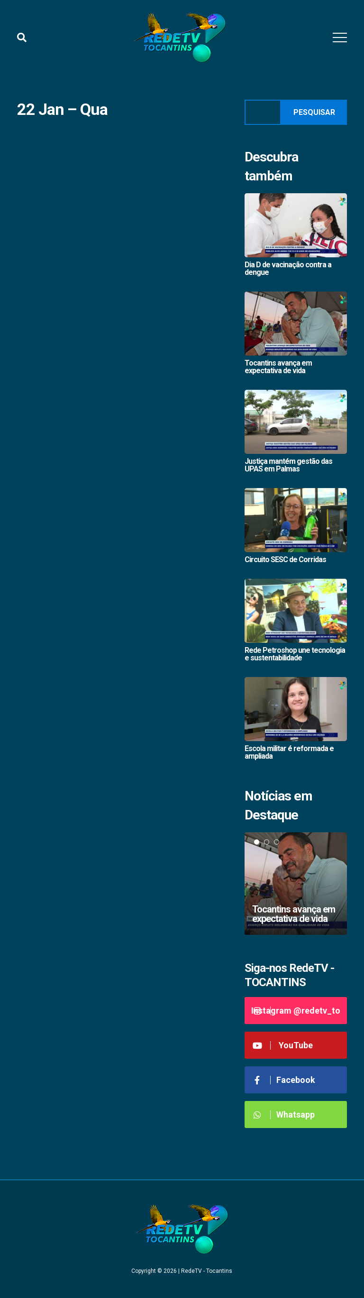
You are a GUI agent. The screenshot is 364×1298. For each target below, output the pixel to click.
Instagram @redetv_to (295, 1011)
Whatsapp (283, 1114)
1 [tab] (256, 842)
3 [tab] (276, 842)
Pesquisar (314, 112)
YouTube (282, 1045)
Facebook (283, 1080)
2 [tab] (266, 842)
